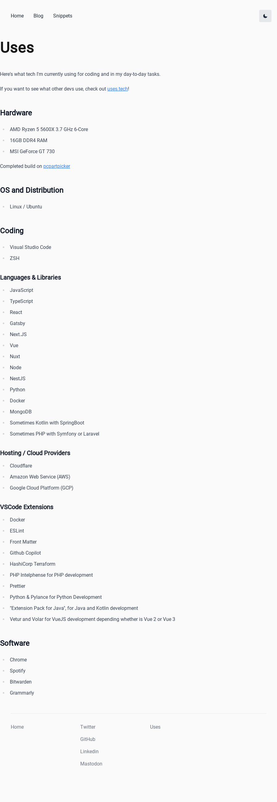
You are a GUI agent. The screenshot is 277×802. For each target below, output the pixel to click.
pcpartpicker (56, 166)
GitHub (87, 739)
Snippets (62, 16)
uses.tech (117, 89)
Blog (38, 16)
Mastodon (91, 764)
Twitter (87, 727)
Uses (155, 727)
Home (17, 16)
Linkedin (89, 751)
